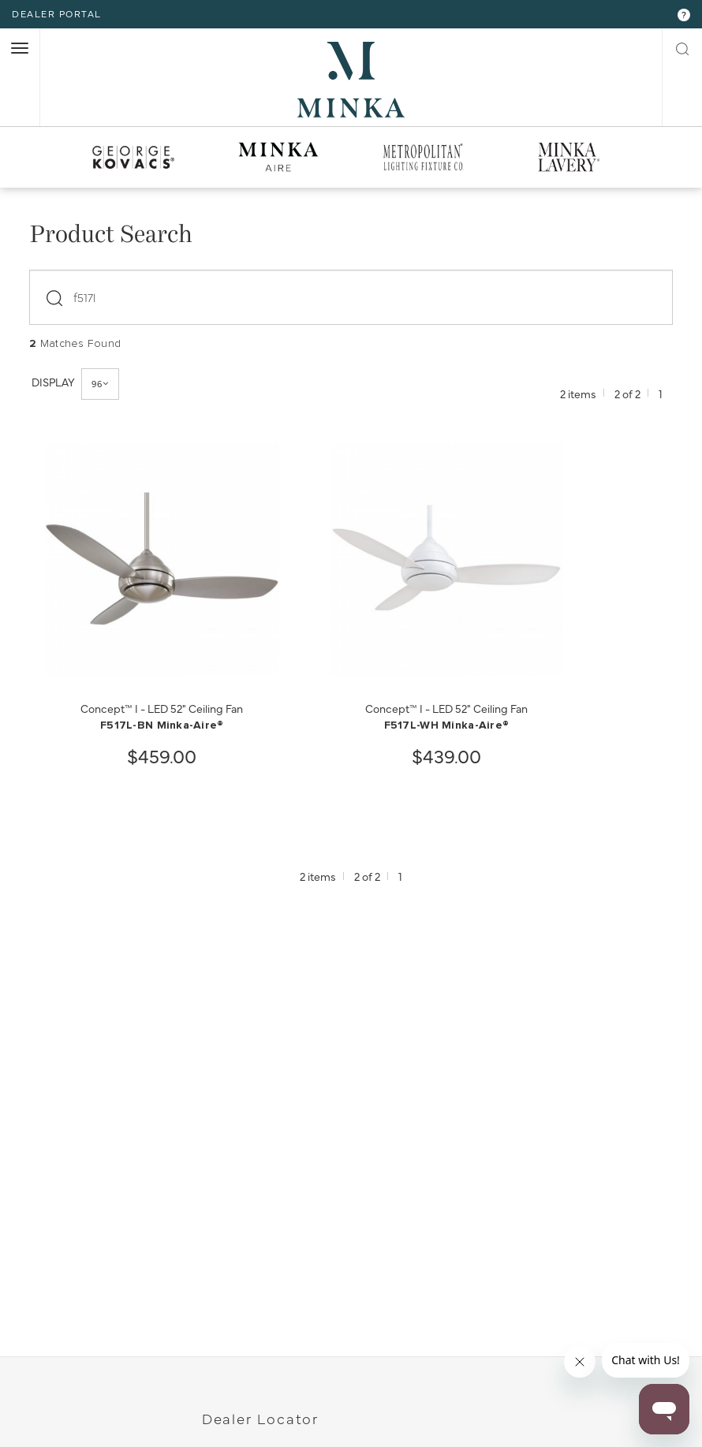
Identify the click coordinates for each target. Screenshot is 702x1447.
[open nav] (19, 48)
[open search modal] (682, 47)
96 (101, 384)
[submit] (57, 293)
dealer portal (57, 13)
